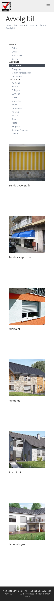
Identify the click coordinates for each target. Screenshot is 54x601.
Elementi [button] (14, 61)
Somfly (15, 59)
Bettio (14, 48)
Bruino (15, 86)
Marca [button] (12, 44)
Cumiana (16, 93)
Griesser (15, 51)
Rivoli (14, 119)
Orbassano (17, 108)
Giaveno (15, 97)
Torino (15, 133)
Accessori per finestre (36, 25)
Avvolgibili (10, 28)
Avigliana (16, 82)
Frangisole (16, 69)
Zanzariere (17, 76)
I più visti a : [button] (15, 79)
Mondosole (17, 55)
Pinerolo (15, 111)
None (14, 104)
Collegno (16, 90)
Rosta (14, 122)
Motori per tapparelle (21, 72)
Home (9, 25)
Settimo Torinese (20, 130)
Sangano (16, 126)
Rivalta (15, 115)
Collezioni (18, 25)
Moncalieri (16, 101)
